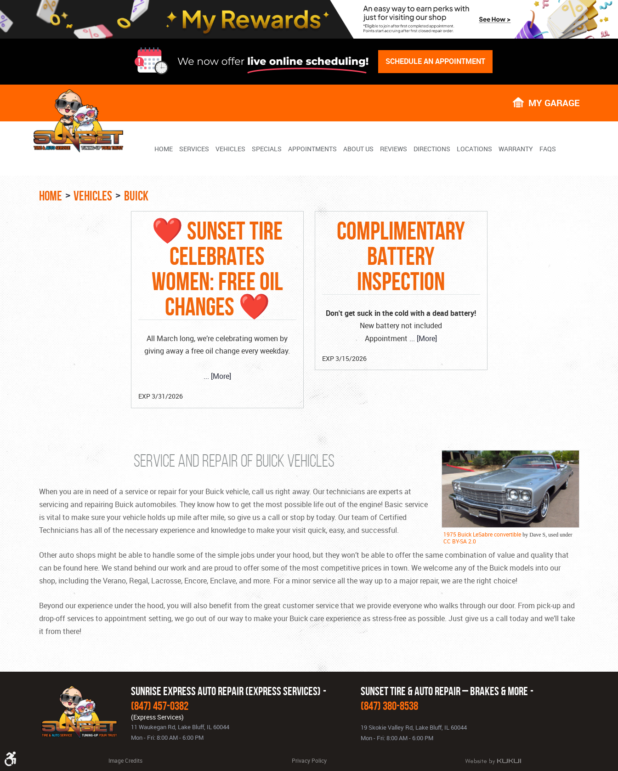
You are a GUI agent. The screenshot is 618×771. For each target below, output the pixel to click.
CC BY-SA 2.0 (459, 541)
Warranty (516, 149)
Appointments (312, 149)
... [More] (217, 376)
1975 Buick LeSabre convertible (482, 534)
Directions (432, 149)
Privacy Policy (309, 760)
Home (163, 149)
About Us (358, 149)
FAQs (547, 149)
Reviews (393, 149)
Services (194, 149)
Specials (267, 149)
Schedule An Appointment (435, 61)
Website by (493, 761)
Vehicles (230, 149)
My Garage (553, 102)
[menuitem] (163, 148)
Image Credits (125, 760)
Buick (136, 195)
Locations (474, 149)
